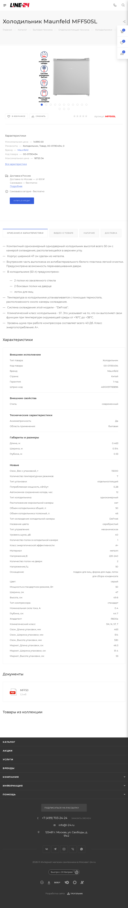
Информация (13, 785)
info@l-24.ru (66, 825)
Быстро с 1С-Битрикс (62, 872)
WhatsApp (81, 849)
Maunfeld (23, 150)
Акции (8, 750)
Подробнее (16, 186)
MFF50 (24, 690)
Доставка (111, 233)
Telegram (55, 849)
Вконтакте (46, 849)
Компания (11, 777)
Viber (72, 849)
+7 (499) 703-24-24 (54, 818)
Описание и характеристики (25, 233)
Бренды (8, 768)
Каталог (9, 742)
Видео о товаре (63, 233)
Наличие (89, 233)
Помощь (9, 794)
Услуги (8, 759)
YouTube (64, 849)
